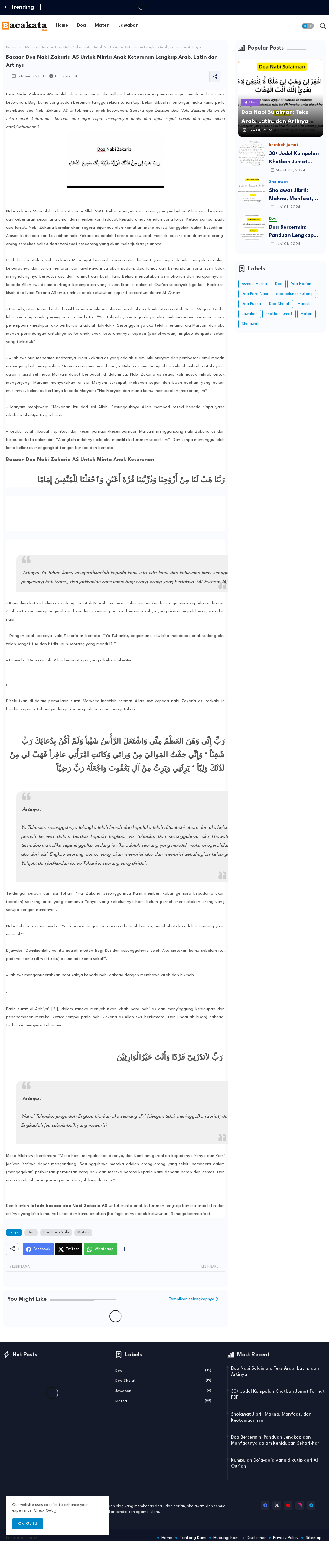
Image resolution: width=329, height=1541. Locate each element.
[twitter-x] (276, 1505)
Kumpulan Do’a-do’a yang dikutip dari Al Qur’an (274, 1463)
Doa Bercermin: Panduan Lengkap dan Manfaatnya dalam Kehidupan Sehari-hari (291, 232)
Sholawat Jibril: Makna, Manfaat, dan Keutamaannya (293, 195)
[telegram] (311, 1505)
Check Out (43, 1511)
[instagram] (299, 1505)
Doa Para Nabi (56, 1232)
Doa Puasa (251, 304)
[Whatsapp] (100, 1249)
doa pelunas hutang (294, 294)
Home (62, 25)
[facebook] (265, 1505)
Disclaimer (256, 1538)
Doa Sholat (279, 304)
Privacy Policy (285, 1538)
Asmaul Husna (254, 284)
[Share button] (124, 1249)
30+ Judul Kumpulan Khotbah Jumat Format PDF (294, 158)
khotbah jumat (279, 314)
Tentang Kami (193, 1538)
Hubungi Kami (226, 1538)
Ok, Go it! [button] (27, 1524)
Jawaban (128, 25)
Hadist (304, 304)
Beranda (13, 47)
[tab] (62, 26)
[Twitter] (68, 1249)
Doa (81, 25)
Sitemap (313, 1538)
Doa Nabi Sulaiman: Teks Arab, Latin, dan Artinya (275, 1371)
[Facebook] (38, 1249)
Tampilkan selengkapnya (191, 1299)
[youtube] (288, 1505)
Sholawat (250, 324)
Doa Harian (301, 284)
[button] (308, 26)
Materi (102, 25)
